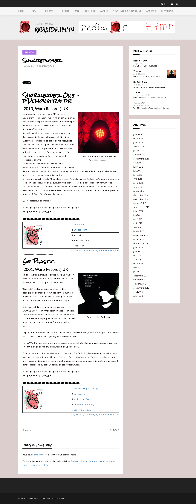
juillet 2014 (138, 142)
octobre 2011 (139, 239)
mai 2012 (137, 219)
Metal (34, 11)
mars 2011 (138, 263)
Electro (49, 11)
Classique (90, 11)
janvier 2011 (138, 271)
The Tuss (138, 92)
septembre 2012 (141, 207)
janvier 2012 (138, 231)
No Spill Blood (140, 82)
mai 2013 (137, 175)
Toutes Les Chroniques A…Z (127, 11)
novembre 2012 (140, 199)
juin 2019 (137, 134)
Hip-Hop (65, 11)
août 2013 (138, 163)
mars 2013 (138, 183)
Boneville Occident (82, 410)
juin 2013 (137, 171)
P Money (26, 430)
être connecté (41, 455)
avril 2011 (137, 259)
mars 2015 (138, 138)
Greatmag (50, 498)
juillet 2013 (138, 167)
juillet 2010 (138, 296)
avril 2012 (137, 223)
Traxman (137, 71)
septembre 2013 (141, 159)
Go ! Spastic (79, 394)
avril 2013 (137, 179)
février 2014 (138, 146)
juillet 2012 (138, 211)
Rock (21, 11)
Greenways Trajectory (84, 404)
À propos (151, 11)
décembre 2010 (140, 276)
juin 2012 (137, 215)
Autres (104, 11)
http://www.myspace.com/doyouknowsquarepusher (94, 250)
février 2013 (138, 187)
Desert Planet (140, 61)
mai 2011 (137, 255)
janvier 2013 (138, 191)
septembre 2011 (141, 243)
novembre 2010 (140, 280)
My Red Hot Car (81, 399)
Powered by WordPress (28, 498)
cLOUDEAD (113, 430)
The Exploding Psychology (86, 388)
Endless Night (80, 230)
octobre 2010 (139, 284)
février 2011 (138, 268)
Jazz (77, 11)
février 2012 (138, 227)
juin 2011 (137, 251)
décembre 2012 (140, 195)
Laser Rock (78, 224)
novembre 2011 (140, 235)
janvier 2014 (139, 150)
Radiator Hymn (54, 29)
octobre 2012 (139, 203)
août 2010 (138, 292)
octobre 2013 (139, 155)
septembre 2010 (141, 288)
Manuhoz (27, 66)
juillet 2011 (138, 247)
